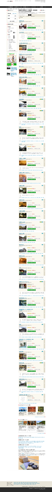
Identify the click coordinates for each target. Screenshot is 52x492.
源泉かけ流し (24, 441)
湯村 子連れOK (29, 279)
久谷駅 (40, 74)
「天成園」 (22, 453)
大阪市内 (28, 484)
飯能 (23, 484)
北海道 (30, 482)
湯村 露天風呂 (25, 242)
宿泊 (19, 441)
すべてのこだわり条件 (12, 50)
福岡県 (36, 482)
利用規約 (42, 488)
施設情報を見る (31, 36)
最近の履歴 (43, 0)
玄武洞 (31, 437)
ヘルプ (40, 486)
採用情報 (44, 488)
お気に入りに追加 (38, 36)
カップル (30, 441)
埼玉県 (17, 482)
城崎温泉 (33, 437)
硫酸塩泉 (34, 441)
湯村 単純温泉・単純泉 (24, 360)
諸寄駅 (40, 63)
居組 (22, 438)
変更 (15, 18)
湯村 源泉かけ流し (35, 155)
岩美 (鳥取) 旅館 (37, 391)
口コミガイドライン (36, 486)
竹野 (35, 437)
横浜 (14, 484)
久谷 (43, 437)
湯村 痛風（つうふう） (30, 295)
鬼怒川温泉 (38, 483)
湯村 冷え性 (25, 63)
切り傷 (32, 441)
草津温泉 (15, 483)
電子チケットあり (22, 16)
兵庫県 (21, 482)
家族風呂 (10, 47)
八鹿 (24, 437)
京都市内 (30, 484)
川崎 (15, 484)
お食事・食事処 (38, 441)
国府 (27, 437)
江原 (25, 437)
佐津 (36, 437)
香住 (39, 437)
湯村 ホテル (25, 208)
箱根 (17, 483)
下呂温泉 (24, 483)
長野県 (32, 482)
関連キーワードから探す (10, 485)
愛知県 (34, 482)
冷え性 (21, 441)
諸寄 (20, 438)
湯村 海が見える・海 (35, 63)
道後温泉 (30, 483)
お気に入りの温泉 (37, 0)
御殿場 (25, 484)
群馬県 (23, 482)
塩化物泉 (43, 441)
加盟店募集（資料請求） (25, 486)
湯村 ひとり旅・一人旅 (29, 63)
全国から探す (14, 13)
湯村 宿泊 (23, 63)
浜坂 (19, 438)
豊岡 (28, 437)
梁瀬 (19, 437)
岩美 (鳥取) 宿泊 (28, 391)
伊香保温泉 (27, 483)
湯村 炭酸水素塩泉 (24, 253)
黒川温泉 (33, 483)
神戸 (35, 484)
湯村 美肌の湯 (25, 295)
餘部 (42, 437)
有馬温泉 (19, 483)
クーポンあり (27, 16)
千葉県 (19, 482)
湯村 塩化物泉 (23, 74)
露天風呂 (27, 441)
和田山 (21, 437)
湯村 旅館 (32, 219)
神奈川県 (15, 482)
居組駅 (42, 63)
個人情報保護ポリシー (31, 488)
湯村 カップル (29, 197)
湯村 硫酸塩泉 (23, 155)
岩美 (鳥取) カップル (33, 391)
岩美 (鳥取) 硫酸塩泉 (24, 391)
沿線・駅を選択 (12, 21)
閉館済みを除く (33, 16)
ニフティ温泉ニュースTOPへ (41, 433)
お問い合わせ (43, 486)
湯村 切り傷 (29, 74)
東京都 (26, 482)
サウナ (10, 43)
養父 (22, 437)
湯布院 (35, 483)
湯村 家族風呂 (28, 208)
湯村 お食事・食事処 (30, 155)
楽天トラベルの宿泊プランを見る (31, 27)
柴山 (38, 437)
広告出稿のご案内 (31, 486)
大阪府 (28, 482)
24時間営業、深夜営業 (12, 42)
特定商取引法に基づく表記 (37, 488)
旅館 (41, 441)
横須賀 (18, 484)
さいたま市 (21, 484)
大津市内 (33, 484)
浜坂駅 (38, 63)
